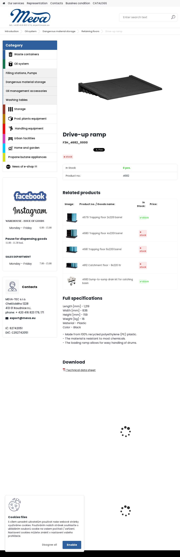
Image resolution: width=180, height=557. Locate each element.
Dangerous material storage (59, 31)
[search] (173, 18)
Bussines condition (78, 3)
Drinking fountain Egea (159, 513)
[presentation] (64, 427)
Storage (16, 109)
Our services (16, 3)
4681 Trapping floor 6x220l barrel (101, 249)
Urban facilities (21, 138)
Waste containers (23, 54)
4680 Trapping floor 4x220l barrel (102, 233)
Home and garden (24, 148)
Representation (37, 3)
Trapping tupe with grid (78, 432)
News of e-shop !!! (21, 166)
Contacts (56, 3)
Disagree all (49, 544)
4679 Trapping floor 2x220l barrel (102, 217)
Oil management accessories (26, 91)
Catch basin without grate (157, 432)
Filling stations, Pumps (21, 73)
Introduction (12, 31)
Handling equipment (25, 128)
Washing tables (17, 100)
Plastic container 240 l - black (119, 514)
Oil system (31, 31)
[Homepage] (4, 3)
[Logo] (27, 17)
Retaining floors (90, 31)
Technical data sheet (79, 370)
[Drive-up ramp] (120, 84)
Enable (72, 545)
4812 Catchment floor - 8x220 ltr (101, 265)
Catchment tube (116, 430)
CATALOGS (100, 3)
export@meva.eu (23, 318)
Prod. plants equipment (27, 118)
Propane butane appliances (27, 157)
